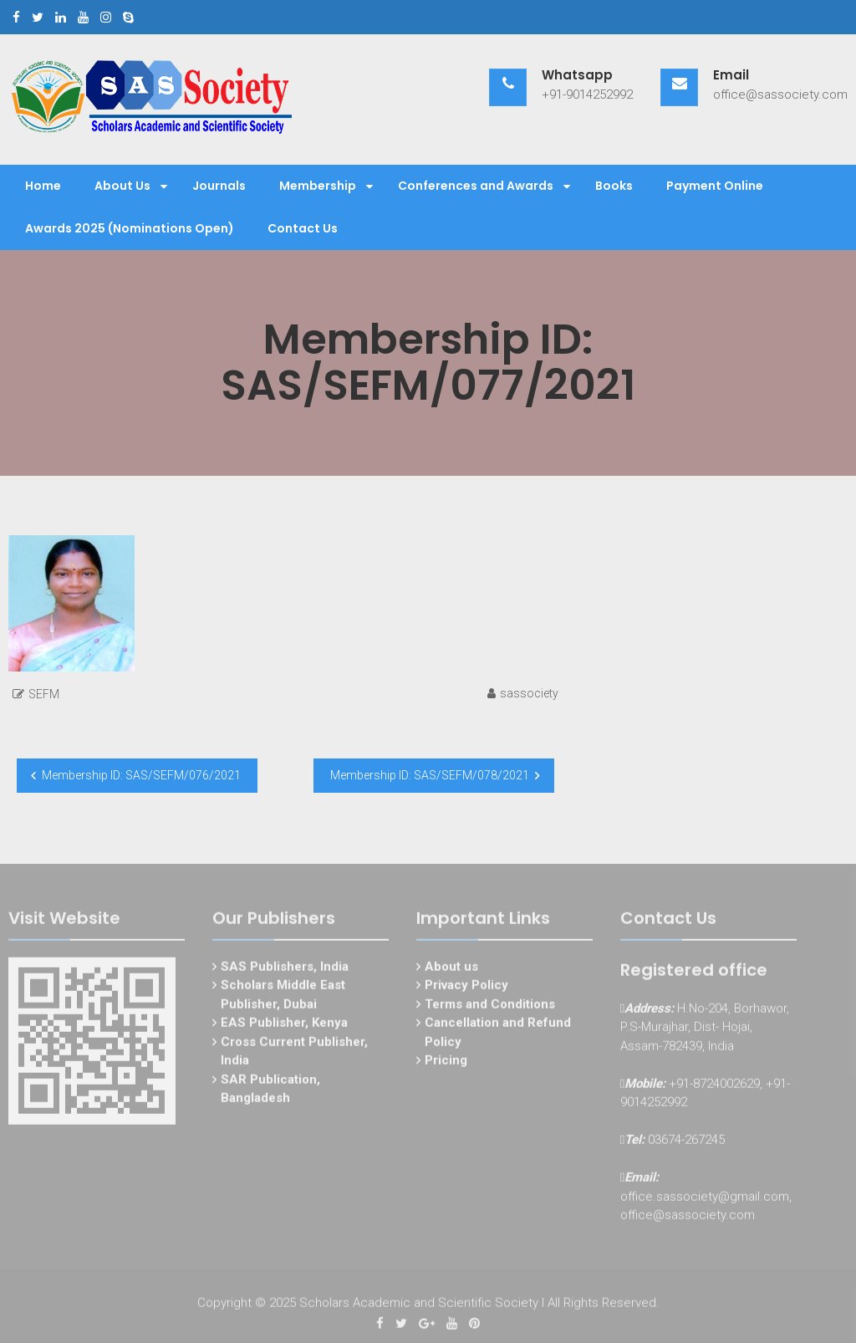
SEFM (43, 694)
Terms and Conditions (490, 1006)
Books (614, 185)
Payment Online (714, 185)
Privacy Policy (466, 987)
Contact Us (303, 228)
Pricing (446, 1062)
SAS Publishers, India (285, 968)
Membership (317, 185)
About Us (122, 185)
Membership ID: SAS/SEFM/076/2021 (141, 775)
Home (43, 185)
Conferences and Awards (475, 185)
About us (451, 968)
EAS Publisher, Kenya (284, 1025)
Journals (219, 185)
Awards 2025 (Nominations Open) (129, 228)
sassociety (529, 693)
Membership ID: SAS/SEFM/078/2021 (429, 775)
